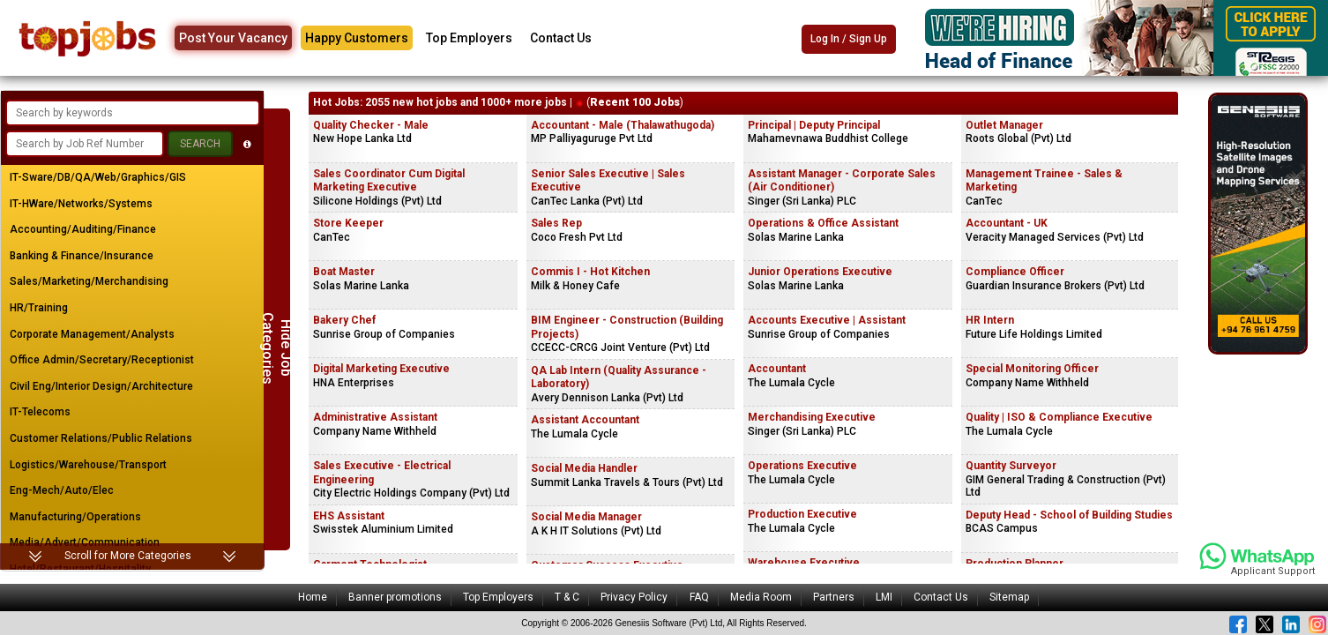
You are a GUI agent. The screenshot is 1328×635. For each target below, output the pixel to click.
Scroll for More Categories (127, 555)
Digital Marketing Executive (381, 368)
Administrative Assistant (375, 417)
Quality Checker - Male (371, 125)
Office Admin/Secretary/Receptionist (102, 360)
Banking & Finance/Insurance (81, 256)
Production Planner (1014, 563)
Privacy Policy (634, 597)
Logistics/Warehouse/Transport (88, 465)
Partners (833, 597)
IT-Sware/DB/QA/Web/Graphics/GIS (98, 177)
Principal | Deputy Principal (814, 125)
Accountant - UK (1007, 223)
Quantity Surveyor (1011, 465)
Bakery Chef (344, 320)
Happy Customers (356, 38)
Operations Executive (802, 465)
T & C (567, 597)
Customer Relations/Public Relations (101, 438)
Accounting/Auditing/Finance (83, 229)
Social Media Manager (586, 517)
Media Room (761, 597)
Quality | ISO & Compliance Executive (1059, 417)
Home (312, 597)
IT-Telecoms (40, 412)
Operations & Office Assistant (823, 223)
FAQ (699, 597)
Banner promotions (395, 597)
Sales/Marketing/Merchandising (89, 281)
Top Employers (469, 38)
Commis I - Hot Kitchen (590, 271)
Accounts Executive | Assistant (827, 320)
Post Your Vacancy (233, 38)
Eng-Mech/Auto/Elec (62, 490)
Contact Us (561, 38)
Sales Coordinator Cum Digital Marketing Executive (389, 181)
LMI (884, 597)
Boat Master (344, 271)
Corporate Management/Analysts (92, 334)
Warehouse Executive (804, 563)
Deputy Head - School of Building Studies (1069, 515)
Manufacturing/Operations (75, 517)
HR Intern (990, 320)
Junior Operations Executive (820, 271)
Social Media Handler (584, 468)
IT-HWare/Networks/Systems (81, 204)
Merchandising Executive (812, 417)
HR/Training (39, 308)
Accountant (777, 368)
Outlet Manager (1004, 125)
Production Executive (802, 514)
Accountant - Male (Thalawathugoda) (622, 125)
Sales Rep (556, 223)
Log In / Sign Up (848, 39)
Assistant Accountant (585, 420)
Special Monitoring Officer (1032, 368)
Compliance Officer (1015, 271)
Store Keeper (348, 223)
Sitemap (1009, 597)
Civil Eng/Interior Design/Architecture (101, 386)
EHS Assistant (348, 516)
